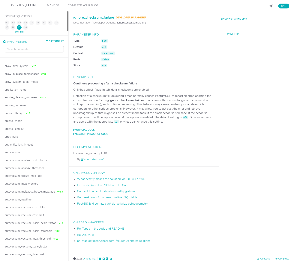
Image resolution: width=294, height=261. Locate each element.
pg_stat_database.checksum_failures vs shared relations (114, 241)
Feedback (265, 258)
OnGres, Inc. (89, 258)
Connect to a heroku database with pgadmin (106, 191)
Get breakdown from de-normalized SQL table (107, 197)
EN (283, 6)
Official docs (85, 130)
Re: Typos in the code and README (100, 229)
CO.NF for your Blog (83, 5)
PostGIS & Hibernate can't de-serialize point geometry (112, 204)
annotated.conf (94, 159)
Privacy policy (282, 258)
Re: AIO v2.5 (85, 235)
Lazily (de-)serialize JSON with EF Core (102, 185)
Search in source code (92, 134)
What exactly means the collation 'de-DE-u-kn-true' (111, 179)
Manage (53, 5)
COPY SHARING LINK (234, 18)
